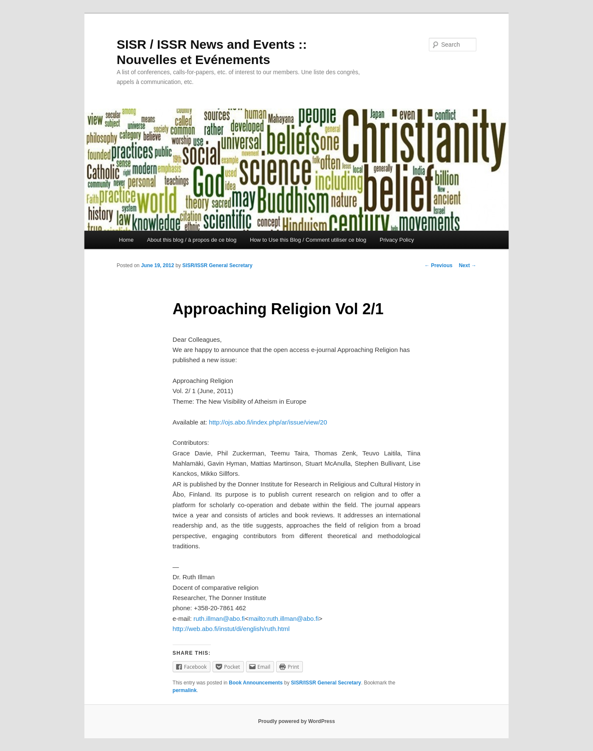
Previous (439, 265)
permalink (185, 690)
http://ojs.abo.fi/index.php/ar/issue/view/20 (268, 422)
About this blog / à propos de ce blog (191, 240)
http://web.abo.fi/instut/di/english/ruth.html (231, 628)
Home (126, 240)
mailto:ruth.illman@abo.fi (284, 618)
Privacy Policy (397, 240)
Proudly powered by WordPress (296, 721)
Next (467, 265)
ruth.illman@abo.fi (219, 618)
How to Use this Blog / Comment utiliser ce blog (308, 240)
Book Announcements (256, 683)
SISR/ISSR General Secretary (217, 265)
